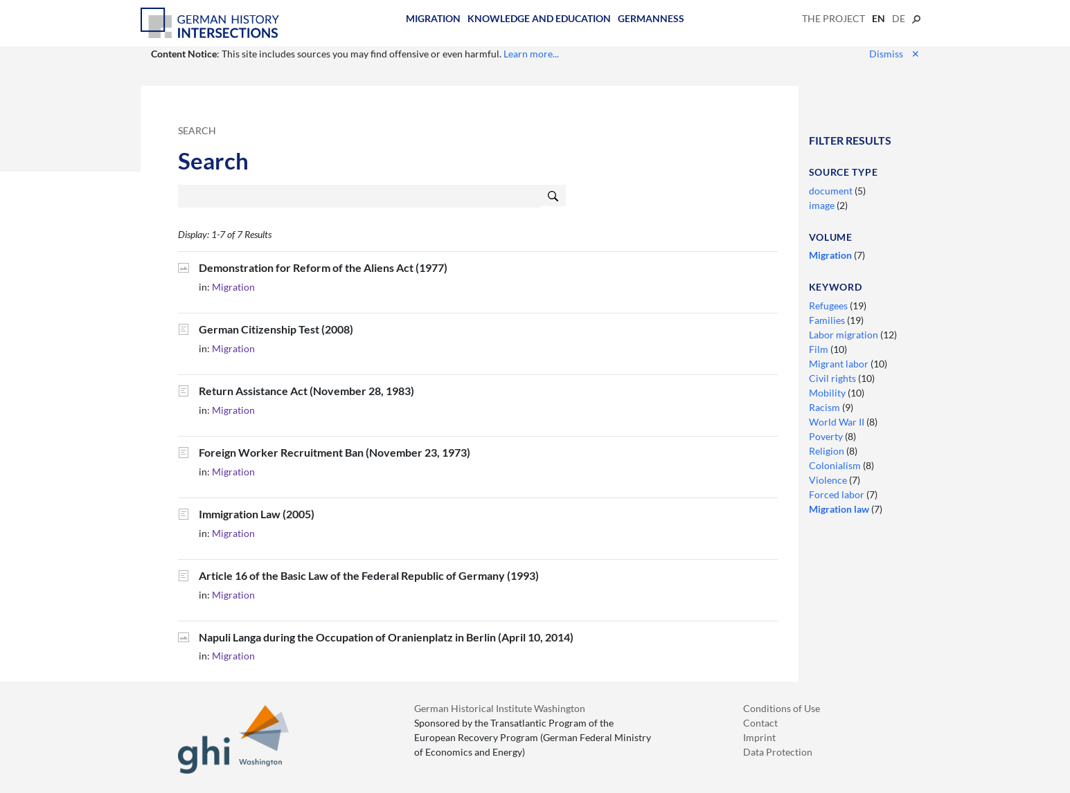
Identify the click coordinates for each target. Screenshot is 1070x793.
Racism (825, 407)
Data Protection (777, 752)
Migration (433, 18)
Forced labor (837, 494)
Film (819, 349)
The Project (833, 18)
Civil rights (833, 378)
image (823, 205)
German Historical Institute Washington (499, 708)
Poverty (827, 436)
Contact (760, 723)
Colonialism (836, 465)
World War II (837, 422)
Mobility (828, 393)
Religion (827, 451)
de (898, 18)
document (832, 191)
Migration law (840, 509)
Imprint (759, 737)
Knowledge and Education (539, 18)
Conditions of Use (781, 708)
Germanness (651, 18)
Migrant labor (840, 364)
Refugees (829, 305)
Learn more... (531, 54)
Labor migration (844, 334)
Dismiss (894, 54)
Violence (829, 480)
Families (828, 320)
